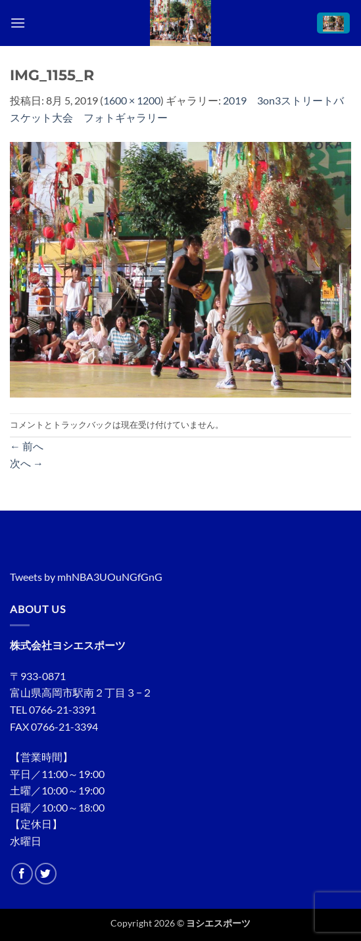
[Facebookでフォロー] (22, 873)
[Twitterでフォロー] (46, 873)
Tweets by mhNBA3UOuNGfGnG (86, 576)
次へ (26, 463)
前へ (26, 446)
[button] (18, 23)
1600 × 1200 (131, 100)
